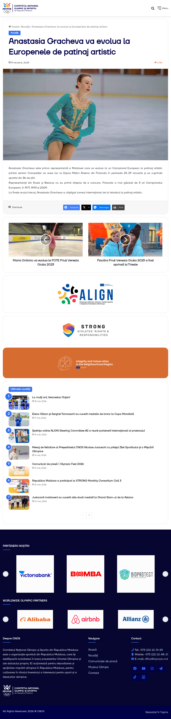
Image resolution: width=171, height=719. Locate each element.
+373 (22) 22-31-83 (151, 650)
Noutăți (25, 26)
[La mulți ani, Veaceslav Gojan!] (19, 403)
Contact (93, 673)
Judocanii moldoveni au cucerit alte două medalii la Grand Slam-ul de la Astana (82, 497)
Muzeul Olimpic (98, 667)
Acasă (14, 26)
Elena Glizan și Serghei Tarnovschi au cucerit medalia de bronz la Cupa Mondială (83, 414)
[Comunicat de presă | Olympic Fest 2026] (19, 469)
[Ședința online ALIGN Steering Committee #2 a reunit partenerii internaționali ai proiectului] (19, 436)
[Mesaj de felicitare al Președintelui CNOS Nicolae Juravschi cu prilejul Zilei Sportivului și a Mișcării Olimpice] (19, 453)
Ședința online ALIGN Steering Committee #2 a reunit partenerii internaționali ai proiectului (88, 430)
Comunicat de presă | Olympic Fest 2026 (58, 464)
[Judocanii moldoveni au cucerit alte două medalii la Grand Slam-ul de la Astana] (19, 503)
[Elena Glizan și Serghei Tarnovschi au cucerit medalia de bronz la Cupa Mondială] (19, 419)
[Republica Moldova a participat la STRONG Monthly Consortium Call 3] (19, 486)
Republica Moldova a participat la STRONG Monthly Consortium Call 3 (76, 481)
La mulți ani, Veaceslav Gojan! (51, 397)
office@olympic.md (156, 659)
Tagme (164, 712)
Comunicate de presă (102, 661)
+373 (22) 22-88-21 (156, 654)
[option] (35, 574)
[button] (5, 574)
